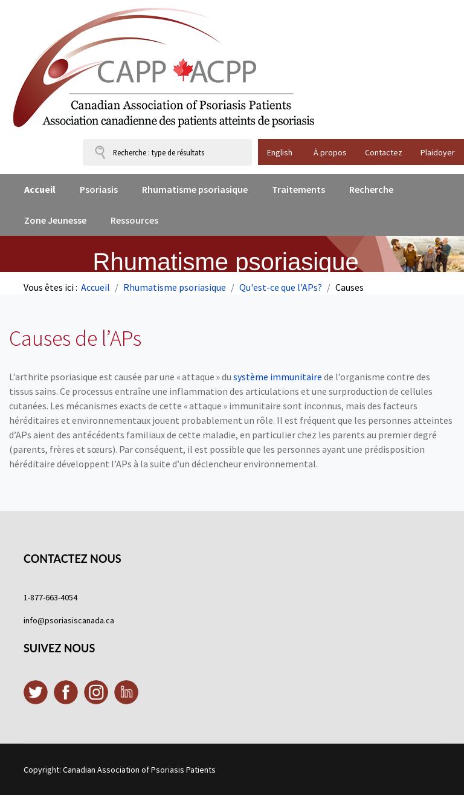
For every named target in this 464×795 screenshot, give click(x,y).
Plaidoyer (437, 152)
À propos (330, 152)
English (279, 152)
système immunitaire (277, 377)
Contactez (383, 152)
